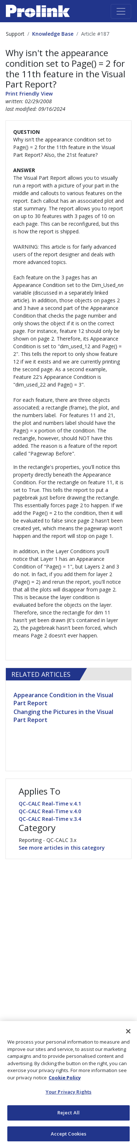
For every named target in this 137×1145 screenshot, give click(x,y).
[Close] (128, 1033)
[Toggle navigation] (121, 11)
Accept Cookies (69, 1135)
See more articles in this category (62, 847)
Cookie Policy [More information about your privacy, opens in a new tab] (65, 1079)
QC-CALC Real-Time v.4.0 (50, 811)
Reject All (68, 1114)
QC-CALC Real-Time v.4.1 (50, 803)
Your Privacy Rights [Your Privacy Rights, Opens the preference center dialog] (68, 1093)
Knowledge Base (52, 33)
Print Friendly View (29, 93)
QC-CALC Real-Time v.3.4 (50, 818)
